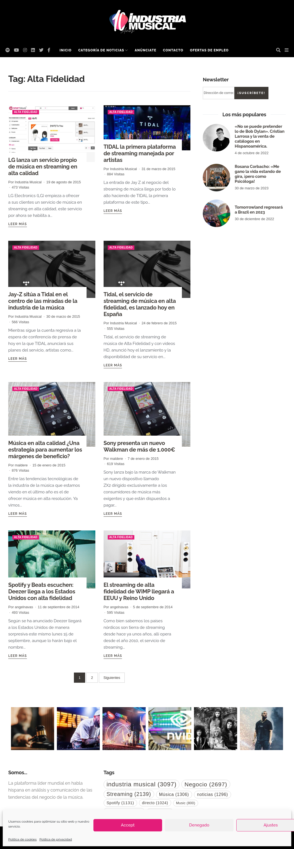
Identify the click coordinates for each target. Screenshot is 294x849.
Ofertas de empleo (209, 50)
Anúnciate (145, 50)
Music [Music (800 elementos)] (185, 803)
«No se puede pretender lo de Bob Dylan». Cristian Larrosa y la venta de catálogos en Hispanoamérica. (259, 136)
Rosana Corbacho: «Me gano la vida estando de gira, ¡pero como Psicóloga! (258, 174)
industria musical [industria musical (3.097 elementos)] (142, 784)
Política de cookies (22, 839)
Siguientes (112, 678)
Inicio (66, 50)
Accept (128, 825)
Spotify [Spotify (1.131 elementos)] (120, 803)
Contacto (173, 50)
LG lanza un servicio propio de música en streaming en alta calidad (42, 166)
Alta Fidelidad (25, 112)
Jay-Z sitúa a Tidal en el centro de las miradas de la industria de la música (42, 301)
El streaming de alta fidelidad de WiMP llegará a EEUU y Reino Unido (139, 591)
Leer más (17, 224)
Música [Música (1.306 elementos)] (174, 794)
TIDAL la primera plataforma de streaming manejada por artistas (140, 153)
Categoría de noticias (101, 50)
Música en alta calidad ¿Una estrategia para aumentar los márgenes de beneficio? (45, 450)
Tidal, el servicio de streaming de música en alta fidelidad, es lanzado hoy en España (140, 304)
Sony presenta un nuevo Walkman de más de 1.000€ (139, 446)
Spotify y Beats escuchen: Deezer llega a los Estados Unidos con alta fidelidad (41, 591)
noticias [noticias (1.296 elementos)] (212, 794)
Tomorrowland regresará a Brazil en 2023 (259, 210)
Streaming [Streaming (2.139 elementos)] (129, 794)
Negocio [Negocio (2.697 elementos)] (205, 784)
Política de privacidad (55, 839)
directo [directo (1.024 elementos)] (155, 803)
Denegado (199, 825)
